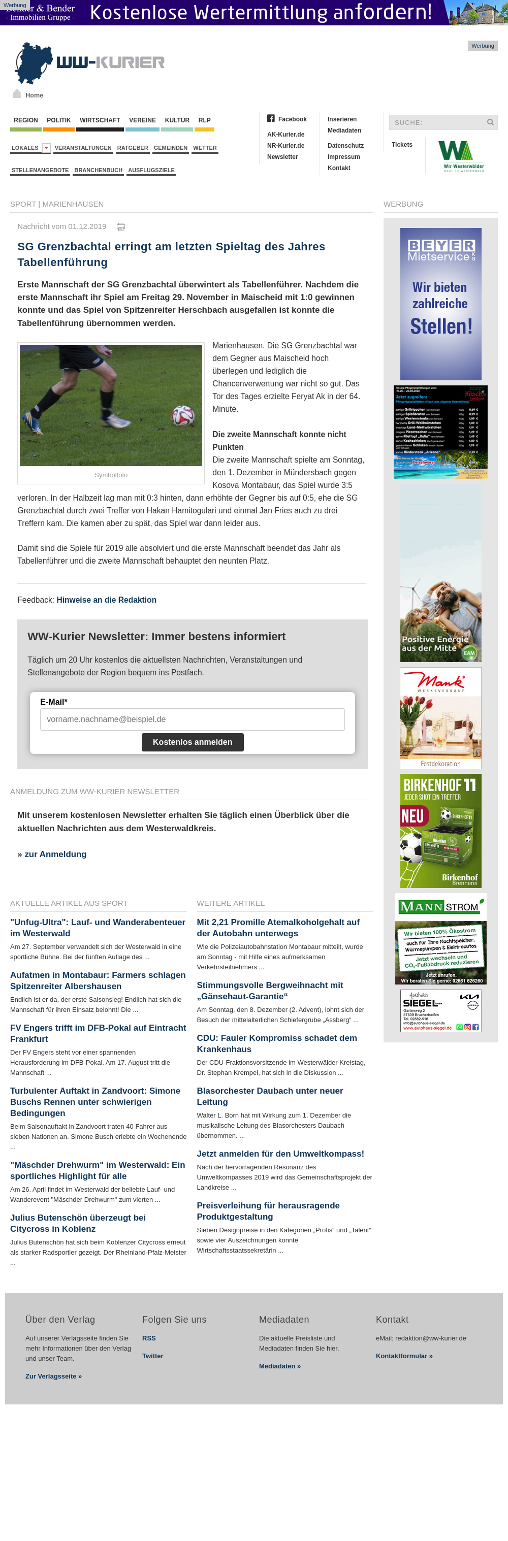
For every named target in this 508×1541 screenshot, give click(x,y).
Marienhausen (73, 204)
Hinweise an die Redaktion (106, 600)
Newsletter (282, 156)
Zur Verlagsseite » (53, 1376)
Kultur (177, 120)
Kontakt (339, 168)
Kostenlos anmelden (192, 742)
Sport (23, 204)
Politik (59, 120)
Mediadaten (344, 130)
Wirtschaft (100, 120)
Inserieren (342, 119)
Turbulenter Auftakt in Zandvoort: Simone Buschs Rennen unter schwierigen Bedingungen (95, 1102)
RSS (149, 1338)
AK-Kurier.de (285, 134)
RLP (204, 120)
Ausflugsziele (151, 170)
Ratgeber (132, 148)
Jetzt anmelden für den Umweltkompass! (281, 1154)
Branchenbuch (98, 170)
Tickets (402, 144)
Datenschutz (346, 145)
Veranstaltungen (83, 148)
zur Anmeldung (55, 854)
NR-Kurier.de (285, 145)
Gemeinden (171, 148)
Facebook (292, 119)
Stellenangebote (40, 170)
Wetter (204, 148)
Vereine (142, 120)
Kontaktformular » (404, 1356)
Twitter (153, 1356)
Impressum (344, 156)
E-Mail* (53, 702)
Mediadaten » (280, 1366)
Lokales (31, 148)
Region (26, 120)
